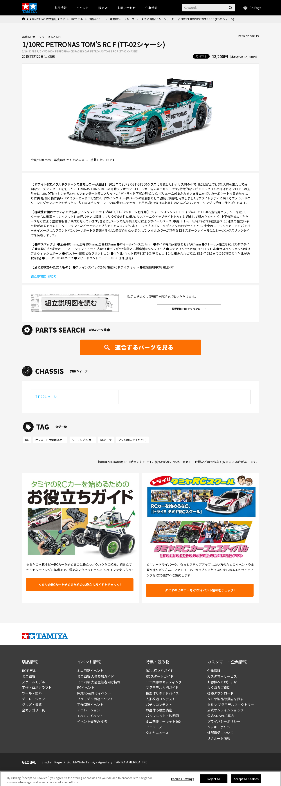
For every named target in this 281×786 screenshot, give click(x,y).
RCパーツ (106, 440)
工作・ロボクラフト (37, 687)
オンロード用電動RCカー (50, 440)
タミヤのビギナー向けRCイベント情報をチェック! (199, 590)
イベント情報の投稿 (92, 721)
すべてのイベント (90, 715)
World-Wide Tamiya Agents (88, 762)
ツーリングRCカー (83, 440)
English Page (51, 762)
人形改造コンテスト (160, 698)
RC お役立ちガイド (160, 670)
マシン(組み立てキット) (132, 440)
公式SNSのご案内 (220, 715)
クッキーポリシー (220, 727)
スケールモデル (33, 682)
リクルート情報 (218, 738)
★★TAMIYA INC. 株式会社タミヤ (45, 19)
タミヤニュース (157, 732)
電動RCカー (96, 19)
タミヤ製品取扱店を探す (225, 698)
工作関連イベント (90, 704)
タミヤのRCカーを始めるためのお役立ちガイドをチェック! (80, 584)
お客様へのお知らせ (222, 682)
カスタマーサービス (222, 676)
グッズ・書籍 (32, 704)
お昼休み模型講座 (159, 710)
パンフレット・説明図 (162, 715)
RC (27, 440)
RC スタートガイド (160, 676)
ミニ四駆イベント (90, 670)
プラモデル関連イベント (95, 698)
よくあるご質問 (218, 687)
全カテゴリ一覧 (33, 710)
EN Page (252, 7)
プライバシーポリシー (223, 721)
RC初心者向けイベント (94, 693)
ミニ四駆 (28, 676)
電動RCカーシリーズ (122, 19)
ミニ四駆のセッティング (164, 682)
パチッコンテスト (159, 704)
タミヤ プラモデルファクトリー (230, 704)
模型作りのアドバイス (162, 693)
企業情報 (213, 670)
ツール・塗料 (32, 693)
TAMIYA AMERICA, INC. (131, 762)
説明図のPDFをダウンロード (189, 309)
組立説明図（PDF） (44, 276)
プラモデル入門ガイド (162, 687)
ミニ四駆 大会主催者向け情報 (99, 682)
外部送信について (220, 732)
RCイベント (85, 687)
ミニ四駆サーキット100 (163, 721)
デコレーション (33, 698)
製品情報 (60, 7)
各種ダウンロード (220, 693)
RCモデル (77, 19)
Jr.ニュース (154, 727)
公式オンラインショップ (225, 710)
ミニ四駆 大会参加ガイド (95, 676)
